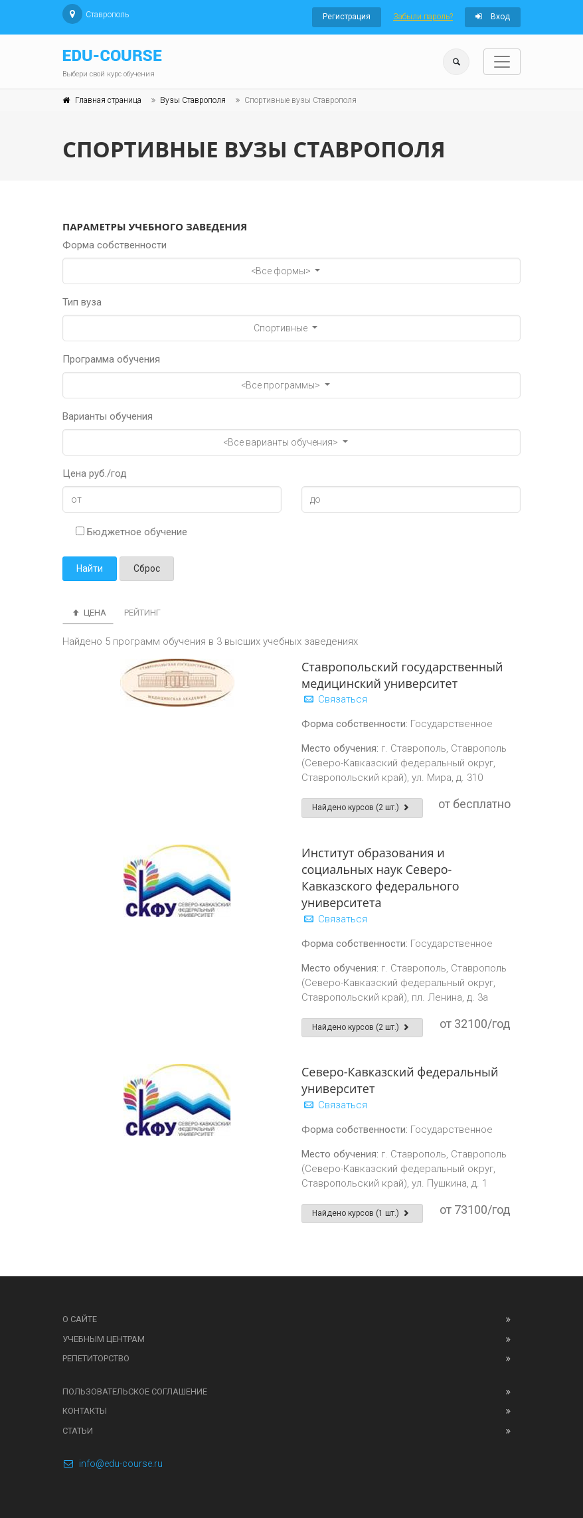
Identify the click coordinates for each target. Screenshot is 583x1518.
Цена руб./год (94, 473)
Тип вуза (82, 302)
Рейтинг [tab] (142, 613)
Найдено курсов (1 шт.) (362, 1213)
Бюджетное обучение (131, 532)
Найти (89, 568)
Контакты (84, 1411)
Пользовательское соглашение (134, 1391)
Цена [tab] (88, 613)
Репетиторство (95, 1358)
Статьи (77, 1431)
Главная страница (108, 100)
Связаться (334, 699)
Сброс (146, 568)
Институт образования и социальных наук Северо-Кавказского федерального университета (380, 878)
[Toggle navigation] (502, 61)
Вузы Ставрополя (193, 100)
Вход (492, 16)
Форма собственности (114, 245)
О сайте (79, 1319)
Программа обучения (111, 359)
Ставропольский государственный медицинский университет (402, 675)
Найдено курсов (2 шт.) (362, 807)
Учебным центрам (103, 1339)
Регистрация (347, 16)
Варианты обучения (107, 416)
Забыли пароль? (423, 16)
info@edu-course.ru (112, 1463)
